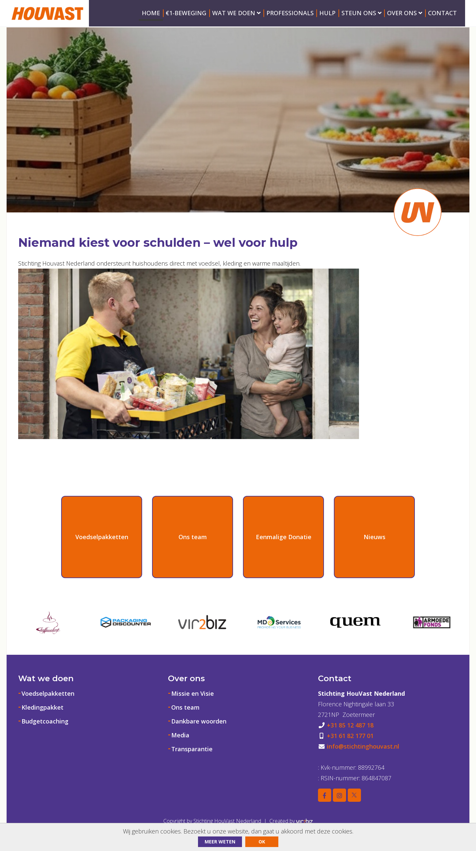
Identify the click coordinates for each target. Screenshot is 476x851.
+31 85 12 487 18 (350, 725)
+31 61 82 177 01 (350, 736)
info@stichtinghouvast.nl (363, 746)
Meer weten (220, 841)
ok (261, 841)
